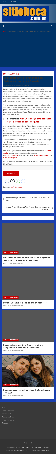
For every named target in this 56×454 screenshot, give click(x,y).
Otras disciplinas (8, 417)
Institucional (6, 414)
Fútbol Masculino (11, 74)
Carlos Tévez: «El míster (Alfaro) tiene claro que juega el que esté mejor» (28, 208)
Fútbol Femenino (8, 420)
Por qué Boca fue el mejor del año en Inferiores (25, 303)
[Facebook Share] (7, 181)
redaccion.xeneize (22, 85)
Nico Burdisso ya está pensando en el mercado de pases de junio (28, 199)
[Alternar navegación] (4, 25)
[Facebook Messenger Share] (23, 181)
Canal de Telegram (10, 158)
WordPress (45, 450)
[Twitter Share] (12, 181)
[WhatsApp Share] (18, 181)
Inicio (4, 408)
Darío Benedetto (16, 187)
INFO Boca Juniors (24, 447)
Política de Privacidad (41, 447)
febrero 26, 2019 (9, 85)
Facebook (14, 155)
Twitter (6, 155)
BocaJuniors (18, 263)
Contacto (5, 423)
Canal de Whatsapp (41, 155)
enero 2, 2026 (8, 263)
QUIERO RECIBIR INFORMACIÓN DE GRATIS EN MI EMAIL (28, 165)
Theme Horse (19, 450)
